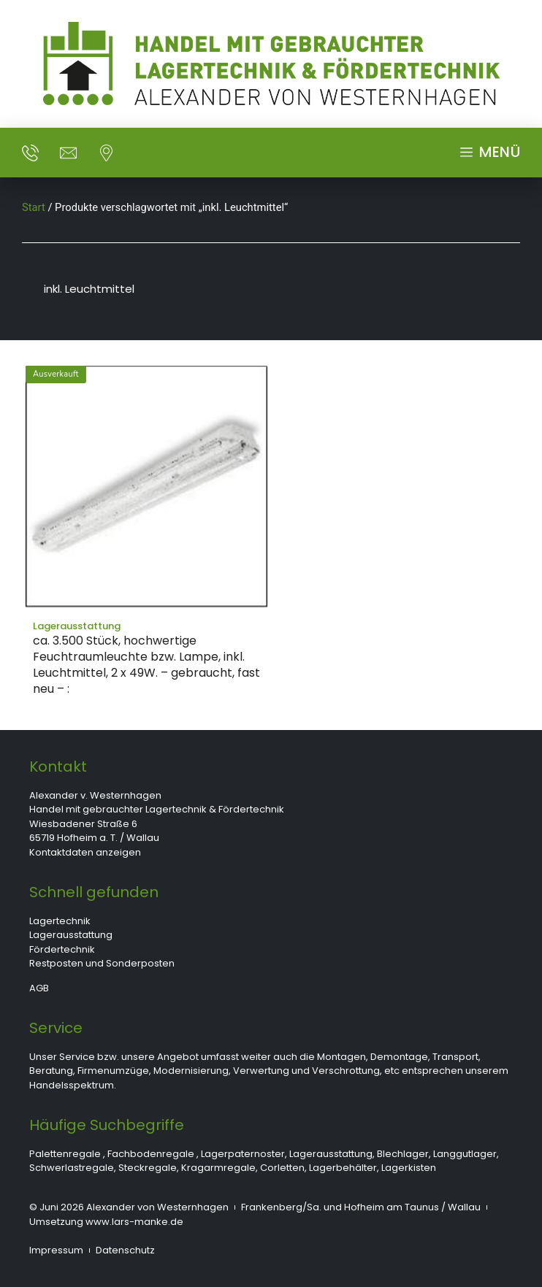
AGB (39, 988)
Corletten (282, 1168)
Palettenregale (65, 1154)
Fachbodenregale (150, 1154)
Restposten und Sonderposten (102, 963)
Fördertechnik (62, 949)
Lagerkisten (408, 1168)
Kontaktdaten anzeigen (85, 852)
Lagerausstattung (70, 935)
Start (33, 207)
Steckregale (147, 1168)
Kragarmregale (218, 1168)
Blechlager (403, 1154)
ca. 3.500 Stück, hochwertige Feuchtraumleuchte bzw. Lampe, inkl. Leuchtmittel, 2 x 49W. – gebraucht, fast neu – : (146, 664)
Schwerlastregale (71, 1168)
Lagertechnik (60, 921)
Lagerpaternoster (243, 1154)
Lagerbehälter (343, 1168)
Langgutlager (465, 1154)
